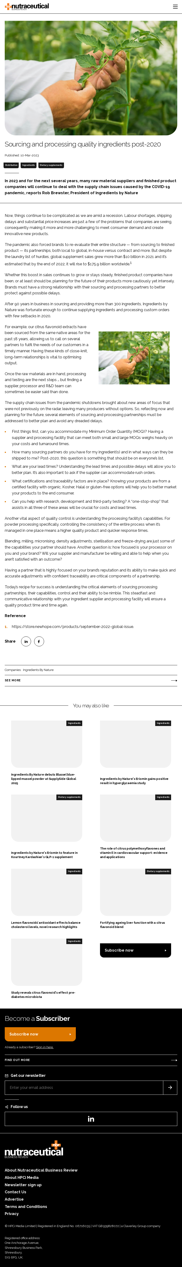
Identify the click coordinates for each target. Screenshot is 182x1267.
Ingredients (28, 165)
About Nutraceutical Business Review (41, 1170)
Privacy (12, 1213)
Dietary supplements (51, 165)
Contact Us (15, 1192)
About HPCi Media (22, 1177)
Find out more (17, 1060)
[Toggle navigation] (175, 6)
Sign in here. (45, 1047)
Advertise (14, 1199)
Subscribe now (119, 950)
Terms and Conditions (26, 1206)
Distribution (11, 165)
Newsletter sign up (23, 1185)
